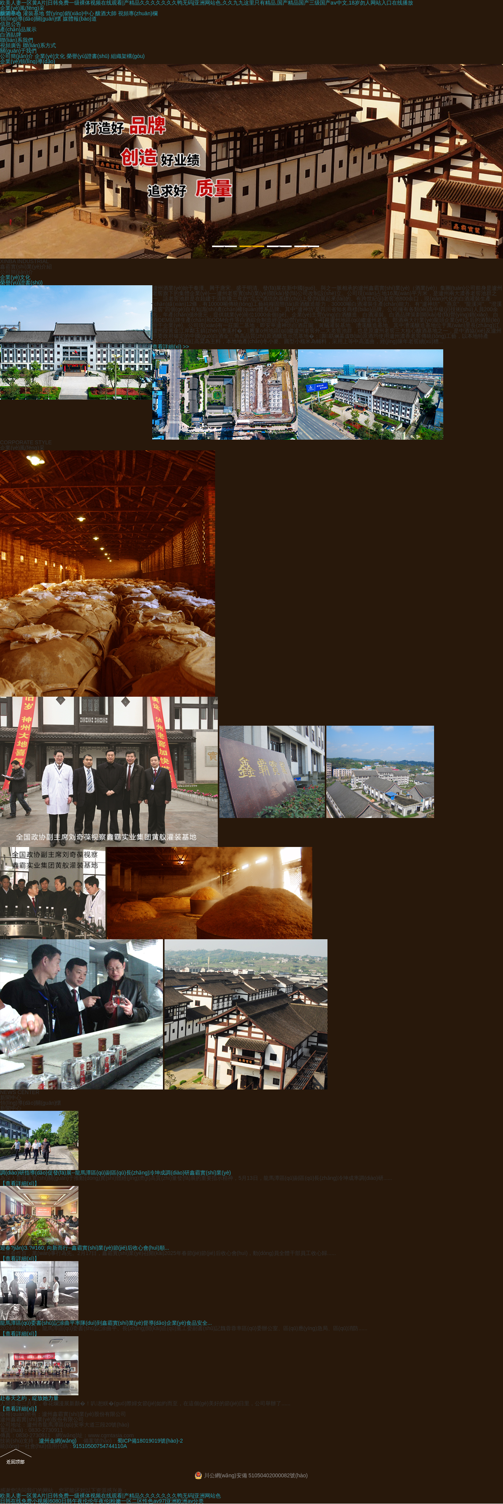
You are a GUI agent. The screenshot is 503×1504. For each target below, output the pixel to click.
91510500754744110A (100, 1446)
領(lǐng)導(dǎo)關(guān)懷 (30, 19)
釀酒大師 (106, 13)
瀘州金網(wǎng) (58, 1441)
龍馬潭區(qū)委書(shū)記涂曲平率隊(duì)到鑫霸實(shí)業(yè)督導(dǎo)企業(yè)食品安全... (106, 1323)
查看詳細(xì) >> (170, 347)
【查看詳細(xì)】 (20, 1183)
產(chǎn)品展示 (18, 29)
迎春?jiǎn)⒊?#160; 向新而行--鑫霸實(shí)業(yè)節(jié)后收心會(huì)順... (84, 1248)
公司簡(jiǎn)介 (16, 56)
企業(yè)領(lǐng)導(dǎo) (27, 61)
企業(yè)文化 (50, 56)
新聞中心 (10, 1108)
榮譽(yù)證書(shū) (88, 56)
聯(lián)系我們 (16, 40)
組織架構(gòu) (128, 56)
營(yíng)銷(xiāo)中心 (70, 13)
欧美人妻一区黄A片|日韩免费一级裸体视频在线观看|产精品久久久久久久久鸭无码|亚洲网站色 (110, 1496)
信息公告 (10, 24)
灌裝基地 (33, 13)
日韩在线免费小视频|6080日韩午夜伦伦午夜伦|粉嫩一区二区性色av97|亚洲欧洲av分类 (102, 1501)
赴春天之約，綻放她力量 (29, 1398)
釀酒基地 (10, 13)
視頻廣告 (10, 45)
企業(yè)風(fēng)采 (22, 8)
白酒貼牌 (10, 35)
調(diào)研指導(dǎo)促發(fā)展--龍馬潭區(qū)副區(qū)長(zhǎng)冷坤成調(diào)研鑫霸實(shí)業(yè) (115, 1173)
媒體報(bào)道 (80, 19)
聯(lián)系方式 (39, 45)
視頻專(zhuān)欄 (137, 13)
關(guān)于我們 (18, 51)
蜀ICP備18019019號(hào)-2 (150, 1441)
